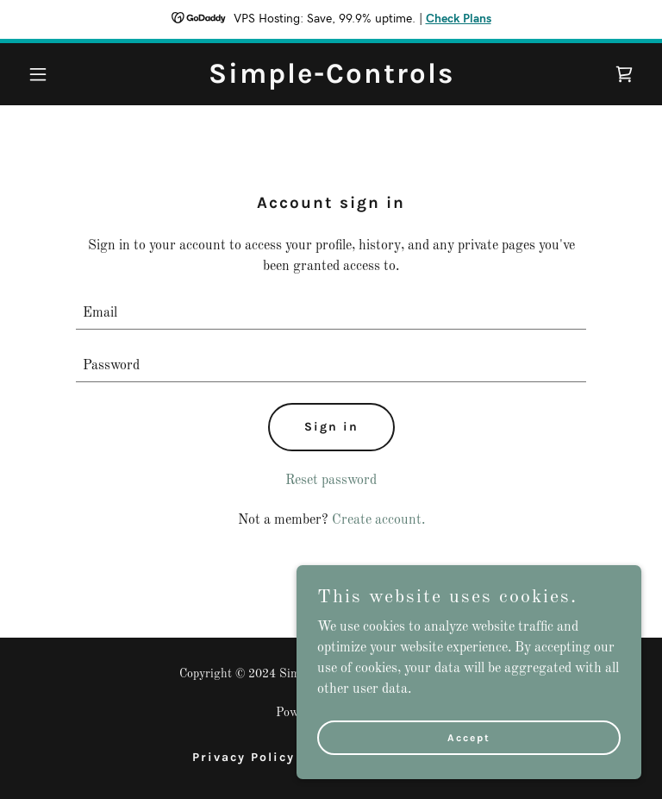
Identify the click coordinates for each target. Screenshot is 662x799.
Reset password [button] (331, 481)
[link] (331, 79)
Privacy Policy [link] (243, 757)
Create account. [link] (378, 520)
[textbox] (331, 314)
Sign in (331, 426)
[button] (67, 74)
